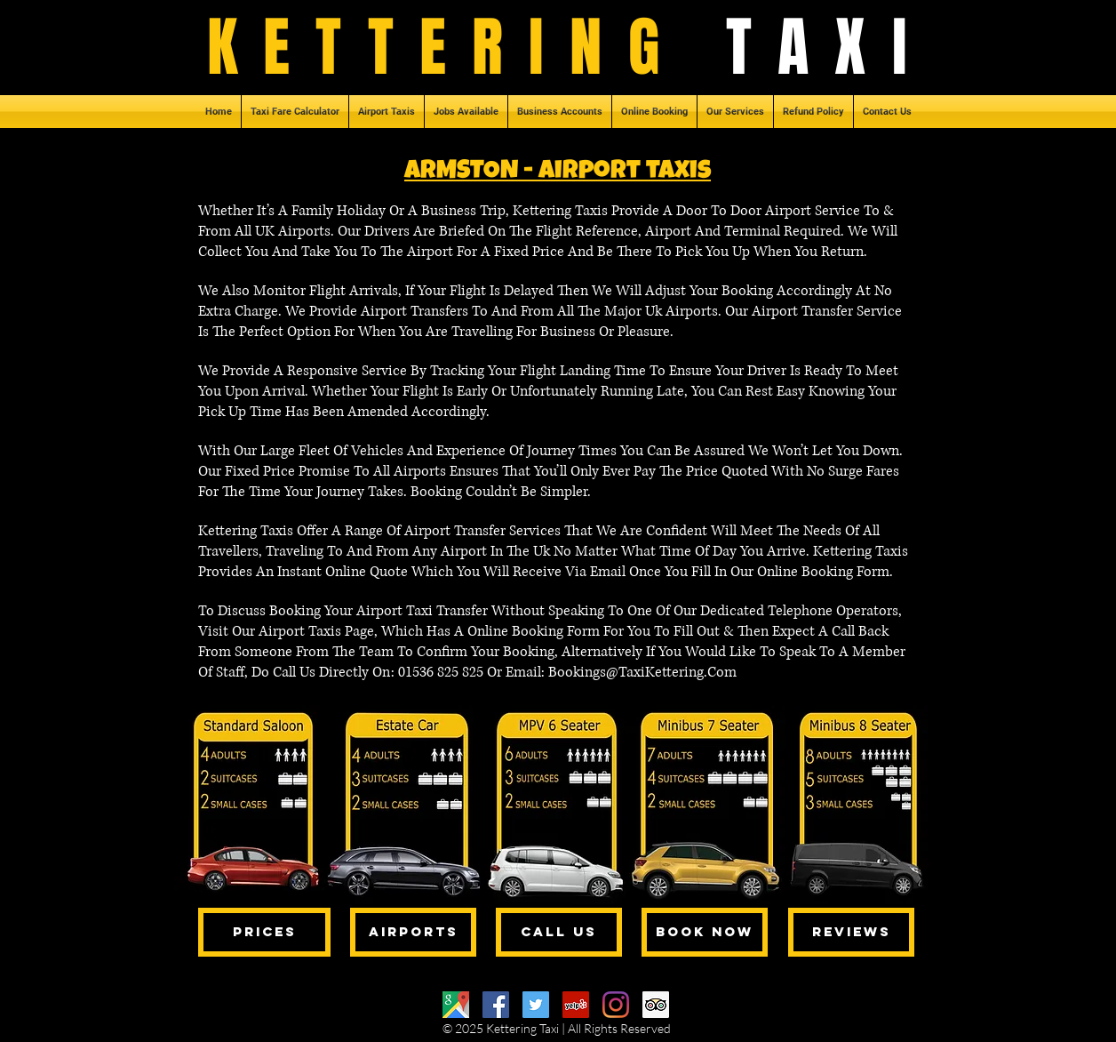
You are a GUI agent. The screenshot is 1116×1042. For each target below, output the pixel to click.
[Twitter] (535, 1004)
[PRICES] (264, 932)
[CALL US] (559, 932)
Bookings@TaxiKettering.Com (642, 672)
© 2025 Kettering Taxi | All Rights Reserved (556, 1028)
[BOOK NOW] (705, 932)
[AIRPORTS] (413, 932)
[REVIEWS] (851, 932)
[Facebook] (495, 1004)
